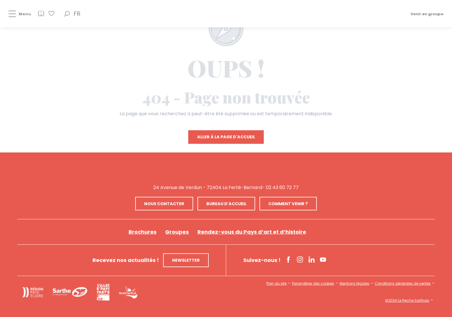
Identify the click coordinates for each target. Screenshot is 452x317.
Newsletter (186, 260)
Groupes (177, 231)
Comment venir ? (288, 204)
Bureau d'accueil (226, 204)
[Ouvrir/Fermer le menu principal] (15, 14)
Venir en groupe (426, 13)
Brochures (143, 231)
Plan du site (276, 283)
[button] (67, 14)
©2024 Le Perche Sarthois (407, 300)
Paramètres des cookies (313, 283)
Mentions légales (354, 283)
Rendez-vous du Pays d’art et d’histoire (251, 231)
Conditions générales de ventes (403, 283)
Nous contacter (164, 204)
